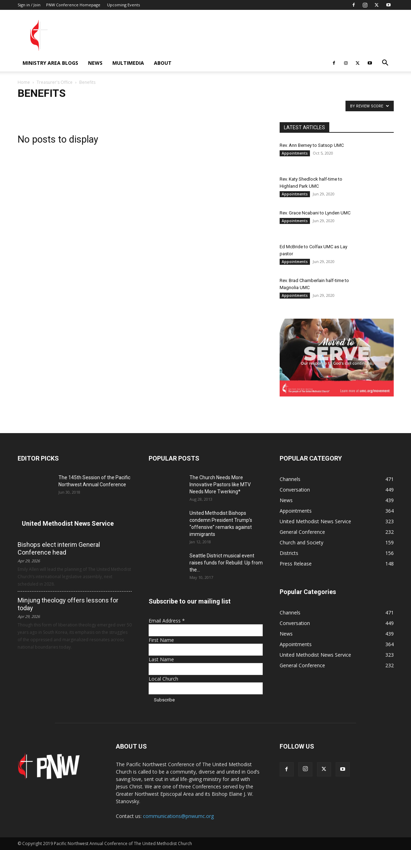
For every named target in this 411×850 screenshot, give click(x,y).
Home (24, 82)
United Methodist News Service (68, 523)
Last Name (161, 659)
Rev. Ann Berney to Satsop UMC (312, 145)
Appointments (295, 153)
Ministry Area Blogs (50, 63)
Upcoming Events (123, 4)
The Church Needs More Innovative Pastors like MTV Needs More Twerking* (220, 484)
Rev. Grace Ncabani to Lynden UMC (315, 212)
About (163, 63)
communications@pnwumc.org (178, 816)
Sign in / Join (29, 4)
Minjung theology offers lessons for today (68, 604)
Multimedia (128, 63)
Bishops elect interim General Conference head (59, 548)
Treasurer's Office (55, 82)
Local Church (163, 678)
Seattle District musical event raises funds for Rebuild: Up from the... (226, 563)
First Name (161, 640)
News (95, 63)
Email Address (167, 620)
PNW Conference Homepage (73, 4)
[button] (385, 63)
